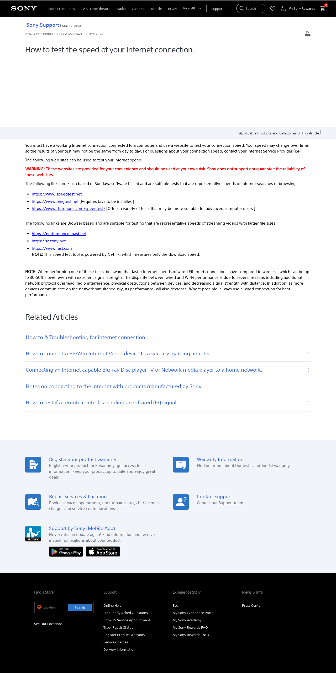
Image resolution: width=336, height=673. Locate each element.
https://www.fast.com (52, 179)
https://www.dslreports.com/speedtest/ (68, 139)
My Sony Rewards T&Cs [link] (191, 566)
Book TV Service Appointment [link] (126, 551)
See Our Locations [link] (48, 555)
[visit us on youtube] (262, 619)
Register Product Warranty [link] (124, 566)
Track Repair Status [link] (118, 558)
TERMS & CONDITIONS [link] (49, 644)
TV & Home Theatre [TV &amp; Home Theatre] (95, 9)
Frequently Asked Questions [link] (125, 544)
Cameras (138, 9)
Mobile (156, 9)
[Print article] (307, 34)
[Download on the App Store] (103, 482)
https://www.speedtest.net (57, 125)
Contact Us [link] (293, 606)
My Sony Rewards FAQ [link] (190, 558)
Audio (121, 9)
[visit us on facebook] (274, 619)
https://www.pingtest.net (55, 132)
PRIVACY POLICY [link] (79, 644)
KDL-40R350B (71, 26)
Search (80, 538)
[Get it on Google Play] (67, 482)
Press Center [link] (252, 536)
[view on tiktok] (296, 619)
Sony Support (42, 25)
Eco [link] (175, 536)
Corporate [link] (254, 606)
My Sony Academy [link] (187, 551)
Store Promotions (61, 9)
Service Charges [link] (115, 573)
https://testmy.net (49, 172)
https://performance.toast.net (59, 164)
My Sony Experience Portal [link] (193, 544)
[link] (45, 620)
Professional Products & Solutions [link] (214, 606)
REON (172, 9)
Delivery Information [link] (119, 580)
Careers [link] (274, 606)
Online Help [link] (112, 536)
